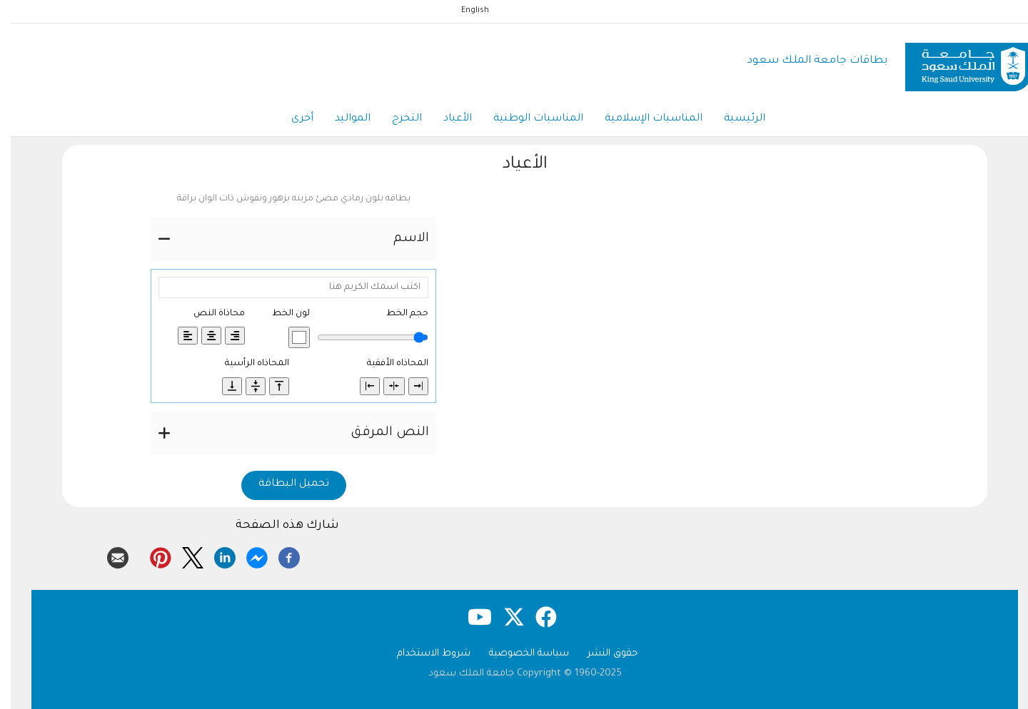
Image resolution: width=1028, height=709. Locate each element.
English (464, 10)
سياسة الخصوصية (518, 653)
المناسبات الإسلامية (643, 119)
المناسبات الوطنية (528, 119)
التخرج (396, 119)
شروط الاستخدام (423, 653)
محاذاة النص (208, 314)
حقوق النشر (602, 653)
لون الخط (280, 314)
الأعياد (447, 119)
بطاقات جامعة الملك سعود (807, 61)
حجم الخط (397, 314)
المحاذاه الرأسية (246, 364)
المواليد (342, 119)
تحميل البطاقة (283, 484)
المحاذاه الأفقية (387, 364)
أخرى (292, 119)
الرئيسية (734, 119)
